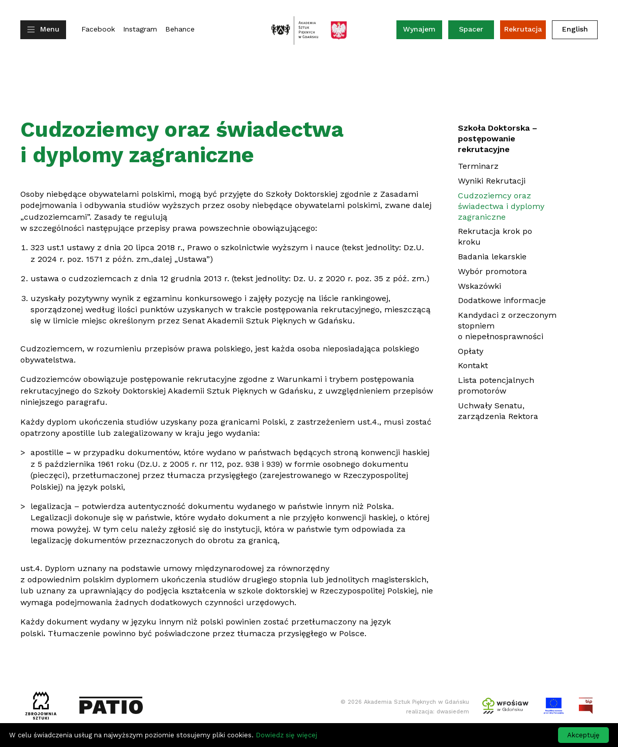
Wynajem (422, 31)
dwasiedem (453, 711)
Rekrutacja (523, 29)
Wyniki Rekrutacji (492, 181)
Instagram (140, 29)
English (575, 29)
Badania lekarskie (492, 256)
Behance (180, 29)
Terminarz (478, 166)
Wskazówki (479, 286)
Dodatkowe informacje (502, 300)
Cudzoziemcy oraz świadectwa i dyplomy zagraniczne (501, 206)
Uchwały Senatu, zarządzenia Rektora (498, 411)
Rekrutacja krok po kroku (495, 236)
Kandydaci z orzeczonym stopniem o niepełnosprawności (507, 325)
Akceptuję (583, 735)
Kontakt (473, 365)
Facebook (98, 29)
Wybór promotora (492, 271)
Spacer (471, 29)
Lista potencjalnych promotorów (496, 385)
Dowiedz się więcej (286, 735)
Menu (49, 29)
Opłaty (470, 351)
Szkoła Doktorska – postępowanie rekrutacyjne (497, 138)
